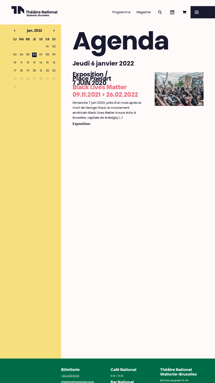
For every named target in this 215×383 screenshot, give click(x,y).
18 (21, 71)
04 (21, 55)
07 (41, 55)
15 (47, 63)
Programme (121, 12)
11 (21, 63)
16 (54, 63)
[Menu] (203, 12)
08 (47, 55)
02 (54, 46)
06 (34, 55)
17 (15, 71)
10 (15, 63)
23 (54, 71)
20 (34, 71)
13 (34, 63)
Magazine (144, 12)
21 (41, 71)
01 (47, 46)
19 (28, 71)
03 (15, 55)
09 (54, 55)
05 (28, 55)
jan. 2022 (28, 31)
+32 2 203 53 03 (70, 376)
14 (41, 63)
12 (28, 63)
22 (47, 71)
